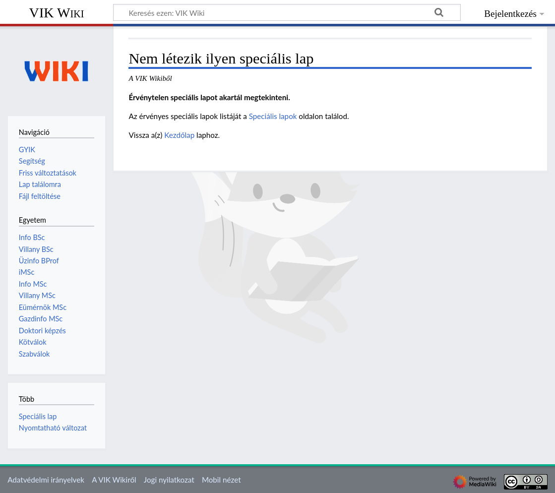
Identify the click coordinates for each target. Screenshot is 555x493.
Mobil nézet (221, 479)
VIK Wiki (56, 12)
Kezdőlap (179, 134)
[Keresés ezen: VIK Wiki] (287, 12)
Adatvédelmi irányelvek (45, 479)
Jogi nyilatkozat (169, 479)
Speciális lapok (273, 116)
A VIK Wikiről (114, 479)
